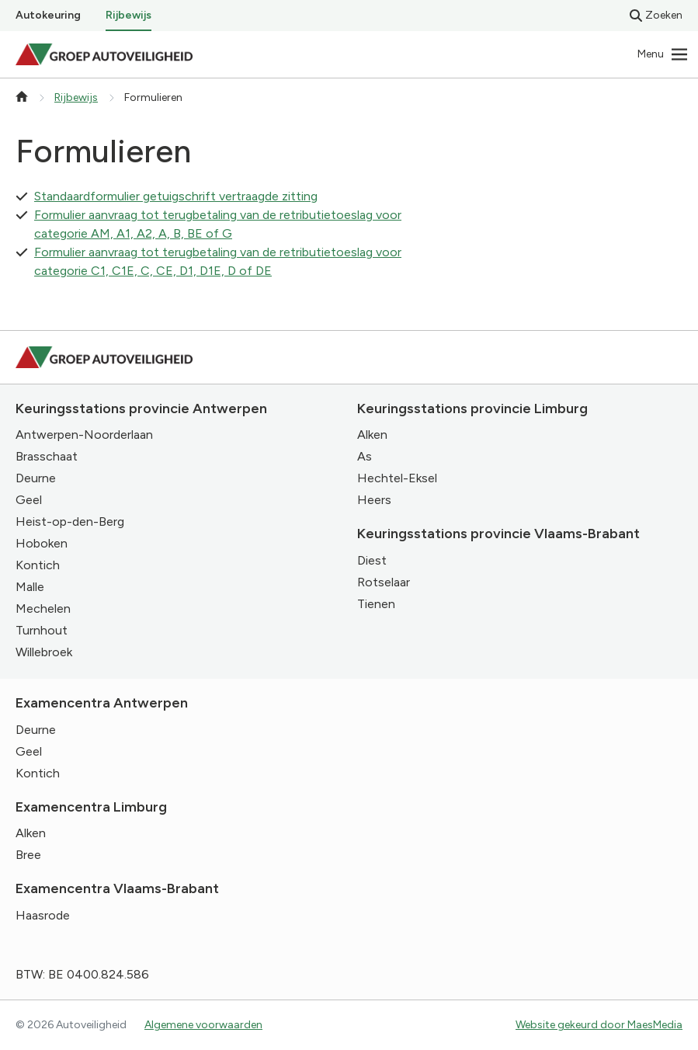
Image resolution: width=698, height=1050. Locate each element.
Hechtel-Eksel (397, 478)
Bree (28, 854)
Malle (30, 586)
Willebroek (44, 652)
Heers (374, 499)
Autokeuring (48, 15)
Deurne (36, 478)
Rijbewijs (128, 15)
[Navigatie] (663, 54)
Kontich (38, 565)
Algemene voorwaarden (203, 1024)
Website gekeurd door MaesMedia (599, 1024)
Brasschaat (47, 456)
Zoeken (656, 15)
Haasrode (43, 915)
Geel (29, 499)
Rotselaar (383, 582)
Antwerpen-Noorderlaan (84, 434)
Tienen (376, 603)
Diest (372, 560)
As (364, 456)
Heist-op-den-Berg (70, 521)
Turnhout (42, 630)
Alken (372, 434)
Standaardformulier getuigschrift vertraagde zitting (176, 196)
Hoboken (42, 543)
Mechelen (43, 608)
